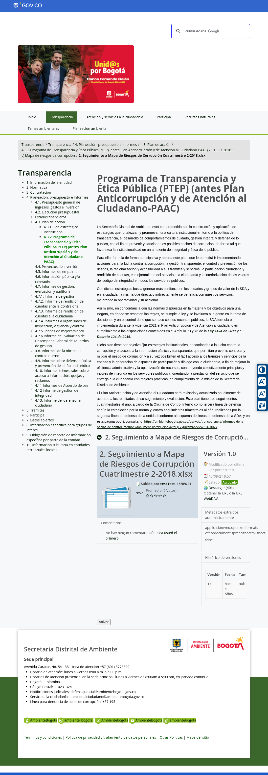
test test (167, 483)
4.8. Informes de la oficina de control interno (58, 353)
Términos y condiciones (43, 737)
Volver (104, 622)
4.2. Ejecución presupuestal (57, 212)
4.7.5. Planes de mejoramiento (59, 331)
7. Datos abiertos (40, 420)
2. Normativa (36, 187)
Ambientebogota (111, 720)
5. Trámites (35, 410)
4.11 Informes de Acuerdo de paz (61, 385)
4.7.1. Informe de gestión (55, 296)
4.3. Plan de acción (156, 144)
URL (225, 493)
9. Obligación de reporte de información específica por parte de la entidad (58, 437)
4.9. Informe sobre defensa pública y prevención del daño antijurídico (63, 363)
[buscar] (209, 31)
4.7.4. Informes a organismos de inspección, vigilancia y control (61, 323)
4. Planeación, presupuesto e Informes (106, 144)
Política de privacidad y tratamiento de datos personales (111, 737)
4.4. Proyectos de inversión (56, 266)
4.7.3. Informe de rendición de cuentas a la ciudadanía (59, 313)
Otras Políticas (171, 737)
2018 (227, 150)
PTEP (216, 150)
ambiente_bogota (75, 720)
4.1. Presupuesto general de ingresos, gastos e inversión (57, 204)
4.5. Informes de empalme (56, 271)
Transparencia (33, 144)
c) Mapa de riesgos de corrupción (48, 155)
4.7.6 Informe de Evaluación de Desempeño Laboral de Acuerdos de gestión (62, 341)
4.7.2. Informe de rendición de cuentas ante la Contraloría (59, 304)
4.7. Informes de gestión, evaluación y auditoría (55, 289)
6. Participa (35, 415)
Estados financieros (51, 217)
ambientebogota (179, 720)
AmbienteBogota (40, 720)
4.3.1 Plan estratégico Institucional (61, 229)
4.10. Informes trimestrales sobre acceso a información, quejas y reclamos (62, 375)
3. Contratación (38, 192)
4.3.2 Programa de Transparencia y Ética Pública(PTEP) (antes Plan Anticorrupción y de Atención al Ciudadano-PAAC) (115, 150)
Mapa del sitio (197, 737)
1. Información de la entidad (49, 182)
